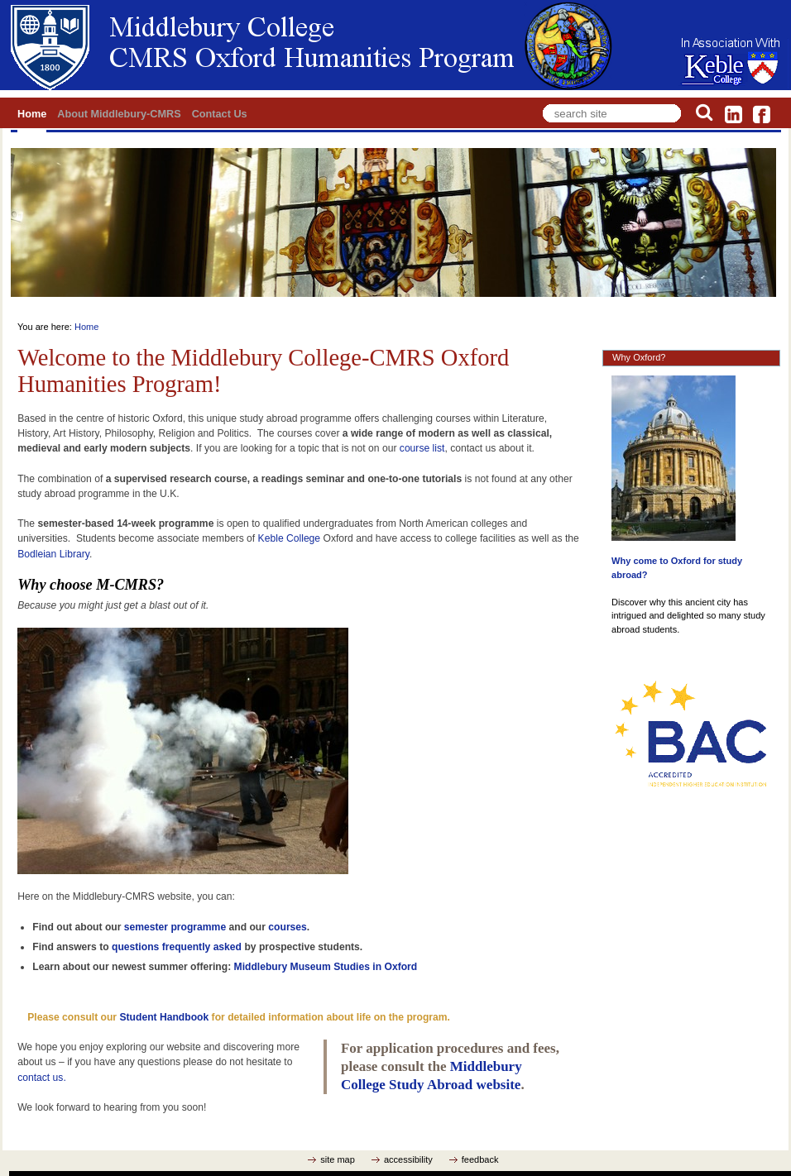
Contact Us (219, 114)
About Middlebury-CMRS (118, 114)
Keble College (289, 538)
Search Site (539, 101)
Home (31, 114)
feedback (480, 1159)
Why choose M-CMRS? (90, 584)
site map (337, 1159)
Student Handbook (164, 1017)
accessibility (408, 1159)
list (436, 448)
